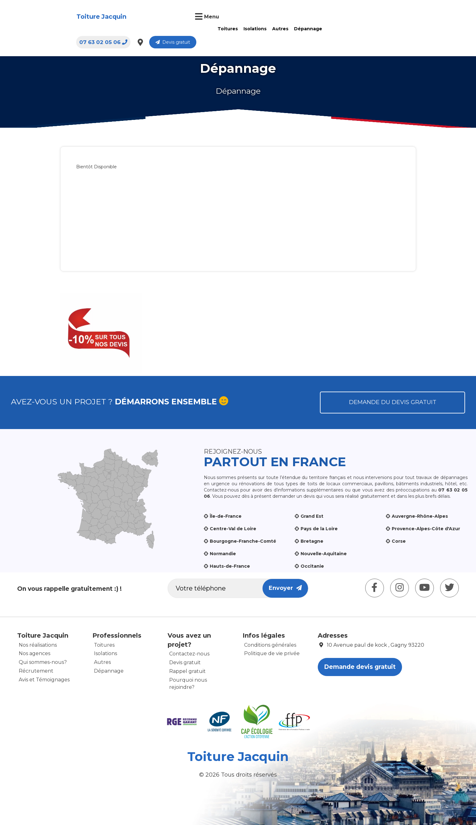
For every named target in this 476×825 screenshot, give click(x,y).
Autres (225, 16)
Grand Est (312, 516)
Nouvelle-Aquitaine (324, 553)
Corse (399, 541)
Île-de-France (226, 516)
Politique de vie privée (272, 653)
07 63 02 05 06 (358, 17)
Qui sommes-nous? (43, 662)
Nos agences (34, 653)
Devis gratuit (427, 17)
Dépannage (253, 16)
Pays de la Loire (319, 528)
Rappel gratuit (187, 671)
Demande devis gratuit (360, 666)
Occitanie (312, 566)
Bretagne (312, 541)
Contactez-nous (189, 654)
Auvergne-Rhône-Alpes (420, 516)
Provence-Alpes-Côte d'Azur (426, 528)
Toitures (172, 16)
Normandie (223, 553)
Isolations (199, 16)
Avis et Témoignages (44, 680)
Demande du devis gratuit (392, 402)
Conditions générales (270, 645)
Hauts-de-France (230, 566)
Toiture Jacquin (56, 17)
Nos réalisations (38, 645)
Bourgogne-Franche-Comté (243, 541)
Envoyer (285, 588)
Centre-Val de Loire (233, 528)
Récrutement (36, 671)
